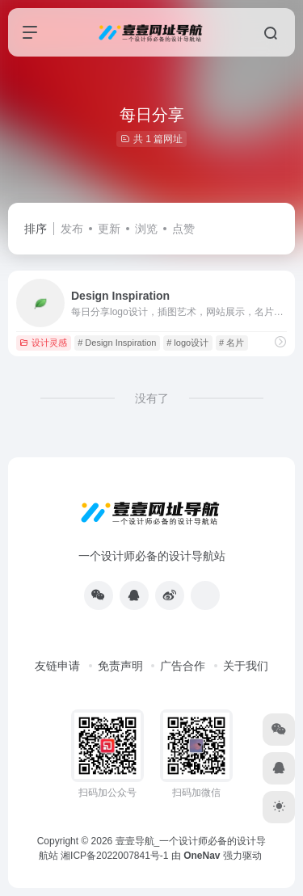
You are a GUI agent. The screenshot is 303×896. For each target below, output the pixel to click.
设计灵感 (43, 342)
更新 (109, 228)
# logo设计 (187, 342)
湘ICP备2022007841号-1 (114, 855)
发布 (72, 228)
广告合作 (182, 665)
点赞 (183, 228)
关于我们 (245, 665)
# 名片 (231, 342)
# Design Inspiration (117, 342)
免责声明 (120, 665)
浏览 (146, 228)
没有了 (152, 398)
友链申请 (57, 665)
